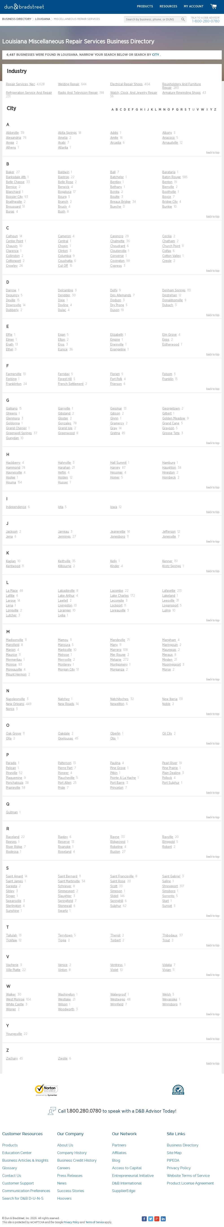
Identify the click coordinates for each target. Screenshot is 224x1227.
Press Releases (70, 1176)
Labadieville (66, 590)
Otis (113, 738)
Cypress (116, 265)
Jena (9, 536)
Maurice (11, 654)
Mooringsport (171, 664)
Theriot (115, 935)
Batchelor (117, 177)
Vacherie (12, 965)
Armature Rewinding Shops (181, 92)
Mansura (64, 645)
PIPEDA (173, 1160)
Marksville (65, 650)
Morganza (117, 669)
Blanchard (13, 192)
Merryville (64, 659)
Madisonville (14, 640)
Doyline (63, 305)
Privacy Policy (179, 1168)
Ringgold (168, 842)
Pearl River (169, 763)
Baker (10, 172)
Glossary (9, 1168)
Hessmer (116, 472)
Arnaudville (170, 142)
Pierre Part (65, 768)
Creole (167, 261)
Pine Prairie (170, 768)
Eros (61, 344)
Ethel (9, 349)
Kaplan (11, 561)
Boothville (169, 192)
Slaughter (65, 896)
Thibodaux (169, 935)
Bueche (115, 206)
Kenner (167, 561)
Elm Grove (169, 334)
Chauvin (11, 246)
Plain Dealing (171, 773)
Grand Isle (65, 428)
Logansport (170, 605)
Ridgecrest (117, 842)
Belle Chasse (15, 182)
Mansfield (12, 645)
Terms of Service (94, 1222)
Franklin (167, 379)
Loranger (64, 610)
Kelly (113, 561)
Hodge (10, 477)
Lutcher (11, 615)
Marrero (115, 650)
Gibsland (64, 413)
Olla (8, 738)
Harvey (115, 467)
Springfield (65, 901)
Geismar (116, 408)
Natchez (64, 699)
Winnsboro (170, 1004)
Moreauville (14, 669)
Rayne (114, 837)
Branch (63, 201)
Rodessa (12, 851)
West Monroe (15, 999)
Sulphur (115, 906)
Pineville (11, 773)
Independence (16, 507)
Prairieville (13, 787)
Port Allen (64, 783)
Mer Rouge (118, 654)
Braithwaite (14, 201)
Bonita (114, 192)
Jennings (64, 536)
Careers (63, 1168)
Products (10, 1145)
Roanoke (64, 847)
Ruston (115, 851)
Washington (66, 994)
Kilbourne (64, 566)
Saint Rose (117, 881)
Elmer (10, 339)
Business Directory (182, 1145)
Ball (112, 172)
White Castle (15, 1004)
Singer (10, 896)
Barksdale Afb (16, 177)
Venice (62, 965)
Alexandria (13, 137)
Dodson (115, 300)
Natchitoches (119, 699)
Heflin (62, 472)
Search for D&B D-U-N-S (22, 1198)
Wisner (11, 1009)
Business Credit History (77, 1160)
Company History (72, 1153)
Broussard (13, 206)
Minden (167, 659)
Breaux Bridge (120, 201)
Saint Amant (14, 876)
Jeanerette (117, 531)
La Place (12, 590)
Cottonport (13, 261)
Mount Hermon (16, 674)
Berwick (63, 187)
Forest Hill (65, 379)
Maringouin (170, 645)
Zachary (12, 1058)
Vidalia (167, 965)
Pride (61, 787)
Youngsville (14, 1034)
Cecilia (167, 236)
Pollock (167, 778)
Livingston (65, 605)
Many (114, 645)
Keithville (64, 561)
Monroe (11, 664)
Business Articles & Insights (25, 1160)
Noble (166, 704)
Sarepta (11, 886)
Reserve (64, 842)
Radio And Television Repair (78, 92)
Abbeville (12, 133)
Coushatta (65, 261)
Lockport (116, 605)
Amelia (62, 137)
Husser (63, 482)
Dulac (62, 310)
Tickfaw (11, 940)
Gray (113, 428)
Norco (10, 709)
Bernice (11, 187)
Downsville (13, 305)
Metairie (115, 659)
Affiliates (119, 1153)
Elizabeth (116, 334)
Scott (113, 886)
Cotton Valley (171, 256)
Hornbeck (169, 477)
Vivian (166, 970)
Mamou (63, 640)
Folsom (167, 374)
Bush (61, 211)
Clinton (63, 251)
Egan (61, 334)
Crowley (11, 265)
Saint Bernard (67, 876)
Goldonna (13, 423)
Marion (10, 650)
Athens (11, 147)
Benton (167, 182)
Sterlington (13, 906)
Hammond (13, 467)
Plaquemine (14, 778)
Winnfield (116, 1004)
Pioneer (63, 773)
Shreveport (170, 886)
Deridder (64, 295)
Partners (119, 1145)
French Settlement (70, 384)
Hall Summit (118, 462)
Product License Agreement (190, 1183)
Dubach (167, 305)
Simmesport (66, 891)
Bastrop (63, 177)
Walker (11, 994)
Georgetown (171, 408)
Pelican (11, 768)
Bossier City (14, 197)
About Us (65, 1145)
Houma (11, 482)
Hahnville (64, 462)
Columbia (64, 256)
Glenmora (13, 418)
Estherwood (170, 344)
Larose (11, 600)
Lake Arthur (66, 595)
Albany (167, 133)
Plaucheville (66, 778)
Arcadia (115, 142)
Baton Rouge (171, 177)
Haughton (169, 467)
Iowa (113, 507)
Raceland (12, 837)
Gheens (11, 413)
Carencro (116, 236)
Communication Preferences (26, 1191)
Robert (167, 847)
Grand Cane (170, 423)
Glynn (114, 418)
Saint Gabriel (171, 876)
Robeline (116, 847)
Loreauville (118, 610)
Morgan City (66, 669)
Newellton (117, 704)
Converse (117, 256)
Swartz (63, 911)
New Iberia (169, 699)
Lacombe (116, 590)
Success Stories (70, 1191)
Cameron (64, 236)
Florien (115, 374)
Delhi (113, 290)
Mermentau (14, 659)
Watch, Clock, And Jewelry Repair (133, 92)
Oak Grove (13, 733)
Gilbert (167, 413)
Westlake (64, 999)
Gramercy (117, 423)
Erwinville (117, 344)
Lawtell (63, 600)
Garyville (64, 408)
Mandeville (117, 640)
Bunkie (167, 206)
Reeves (11, 842)
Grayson (168, 428)
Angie (10, 142)
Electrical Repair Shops (126, 84)
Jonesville (169, 536)
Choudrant (117, 246)
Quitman (12, 812)
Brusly (62, 206)
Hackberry (13, 462)
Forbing (11, 379)
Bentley (115, 182)
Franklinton (14, 384)
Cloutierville (118, 251)
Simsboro (168, 891)
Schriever (64, 886)
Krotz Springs (171, 566)
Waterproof (118, 994)
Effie (9, 334)
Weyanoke (169, 999)
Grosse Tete (171, 433)
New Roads (66, 704)
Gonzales (64, 423)
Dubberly (12, 310)
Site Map (174, 1153)
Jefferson (169, 531)
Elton (61, 339)
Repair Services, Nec (20, 84)
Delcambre (65, 290)
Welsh (166, 994)
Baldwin (63, 172)
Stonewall (65, 906)
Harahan (64, 467)
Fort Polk (116, 379)
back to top (213, 152)
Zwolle (62, 1058)
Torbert (115, 940)
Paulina (115, 763)
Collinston (13, 256)
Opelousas (65, 738)
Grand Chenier (16, 428)
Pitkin (113, 773)
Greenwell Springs (19, 433)
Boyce (166, 197)
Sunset (167, 906)
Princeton (116, 787)
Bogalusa (64, 192)
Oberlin (115, 733)
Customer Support (18, 1183)
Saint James (14, 881)
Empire (115, 339)
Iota (60, 507)
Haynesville (14, 472)
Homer (115, 477)
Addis (114, 133)
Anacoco (168, 137)
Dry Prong (117, 305)
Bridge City (170, 201)
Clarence (12, 251)
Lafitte (10, 595)
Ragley (63, 837)
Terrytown (65, 935)
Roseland (64, 851)
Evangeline (118, 349)
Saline (166, 881)
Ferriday (64, 374)
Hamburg (168, 462)
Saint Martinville (69, 881)
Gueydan (12, 438)
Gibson (115, 413)
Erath (9, 344)
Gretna (115, 433)
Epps (165, 339)
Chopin (63, 246)
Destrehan (169, 295)
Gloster (63, 418)
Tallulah (11, 935)
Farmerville (13, 374)
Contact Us (11, 1176)
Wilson (62, 1004)
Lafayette (168, 590)
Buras (10, 211)
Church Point (171, 246)
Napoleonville (15, 699)
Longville (12, 610)
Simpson (116, 891)
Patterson (64, 763)
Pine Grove (118, 768)
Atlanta (63, 147)
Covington (117, 261)
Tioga (62, 940)
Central (63, 241)
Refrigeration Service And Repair (29, 92)
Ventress (116, 965)
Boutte (115, 197)
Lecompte (117, 600)
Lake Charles (119, 595)
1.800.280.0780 (84, 1111)
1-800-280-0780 (206, 21)
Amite (114, 137)
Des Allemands (120, 295)
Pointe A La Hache (123, 778)
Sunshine (12, 911)
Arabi (61, 142)
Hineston (168, 472)
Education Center (17, 1153)
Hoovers (64, 1198)
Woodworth (66, 1009)
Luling (166, 610)
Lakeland (168, 595)
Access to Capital (127, 1168)
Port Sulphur (170, 783)
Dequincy (12, 295)
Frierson (116, 384)
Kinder (114, 566)
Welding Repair (68, 84)
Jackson (11, 531)
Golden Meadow (173, 418)
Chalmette (117, 241)
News (62, 1183)
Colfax (166, 251)
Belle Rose (65, 182)
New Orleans (15, 704)
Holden (63, 477)
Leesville (168, 600)
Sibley (10, 891)
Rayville (167, 837)
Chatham (168, 241)
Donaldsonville (172, 300)
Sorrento (168, 896)
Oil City (167, 733)
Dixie (61, 300)
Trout (166, 940)
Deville (10, 300)
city (156, 54)
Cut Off (63, 265)
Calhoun (12, 236)
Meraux (167, 654)
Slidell (114, 896)
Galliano (11, 408)
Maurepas (169, 650)
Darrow (11, 290)
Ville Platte (13, 970)
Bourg (62, 197)
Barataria (168, 172)
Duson (114, 310)
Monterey (64, 664)
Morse (166, 669)
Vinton (62, 970)
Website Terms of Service (188, 1176)
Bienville (168, 187)
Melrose (63, 654)
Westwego (117, 999)
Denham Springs (173, 290)
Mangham (169, 640)
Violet (114, 970)
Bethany (116, 187)
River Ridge (14, 847)
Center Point (14, 241)
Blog (116, 1160)
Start (165, 901)
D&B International (127, 1183)
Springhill (116, 901)
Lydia (61, 615)
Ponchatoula (14, 783)
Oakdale (64, 733)
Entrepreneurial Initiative (133, 1176)
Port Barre (117, 783)
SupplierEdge (123, 1191)
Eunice (62, 349)
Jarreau (63, 531)
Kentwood (13, 566)
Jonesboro (117, 536)
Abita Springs (67, 133)
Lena (9, 605)
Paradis (11, 763)
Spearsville (13, 901)
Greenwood (66, 433)
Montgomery (119, 664)
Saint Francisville (122, 876)
